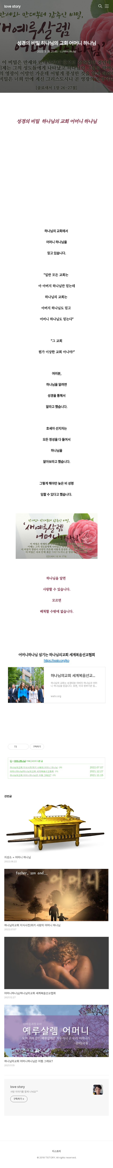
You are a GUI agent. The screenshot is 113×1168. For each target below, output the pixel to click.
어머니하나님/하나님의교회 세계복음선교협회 (32, 771)
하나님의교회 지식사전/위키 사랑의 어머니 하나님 (34, 767)
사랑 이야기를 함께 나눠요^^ (24, 1091)
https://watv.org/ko (56, 660)
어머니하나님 (20, 761)
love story (12, 6)
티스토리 (56, 1151)
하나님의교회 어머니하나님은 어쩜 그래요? (30, 775)
